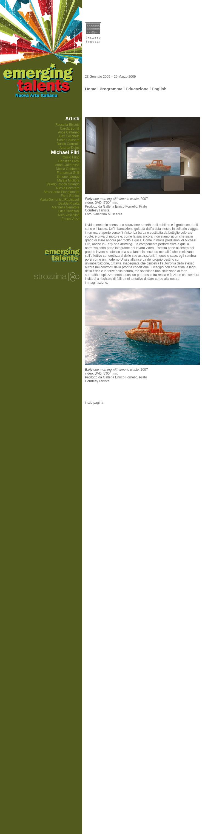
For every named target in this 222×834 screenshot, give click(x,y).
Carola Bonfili (69, 128)
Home (90, 89)
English (159, 89)
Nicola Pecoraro (67, 188)
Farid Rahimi (70, 196)
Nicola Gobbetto (67, 169)
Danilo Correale (68, 144)
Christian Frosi (68, 161)
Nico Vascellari (68, 215)
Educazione (137, 89)
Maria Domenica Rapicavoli (59, 200)
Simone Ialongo (68, 176)
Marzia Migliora (68, 180)
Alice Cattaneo (68, 132)
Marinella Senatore (65, 207)
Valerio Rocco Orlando (63, 184)
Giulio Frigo (71, 157)
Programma (110, 89)
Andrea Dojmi (69, 148)
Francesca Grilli (68, 173)
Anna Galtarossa (67, 165)
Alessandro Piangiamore (61, 192)
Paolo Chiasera (68, 140)
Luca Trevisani (68, 211)
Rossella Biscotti (67, 125)
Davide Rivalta (68, 203)
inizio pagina (94, 403)
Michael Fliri (65, 152)
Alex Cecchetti (68, 136)
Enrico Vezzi (70, 219)
